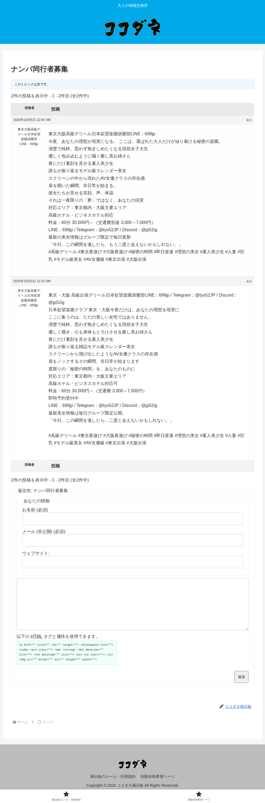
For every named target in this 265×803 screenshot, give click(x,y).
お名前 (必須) (35, 510)
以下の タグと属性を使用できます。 (58, 646)
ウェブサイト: (35, 553)
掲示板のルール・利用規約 (112, 786)
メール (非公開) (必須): (44, 531)
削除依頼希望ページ (158, 786)
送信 (241, 687)
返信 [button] (249, 119)
